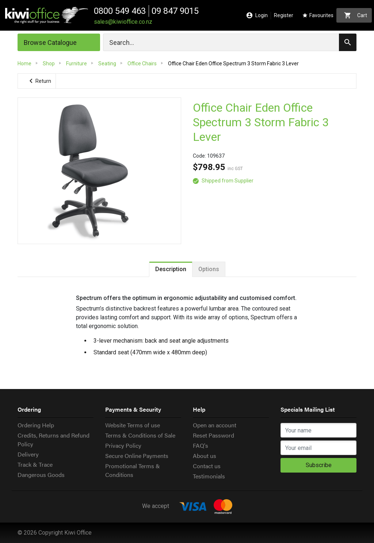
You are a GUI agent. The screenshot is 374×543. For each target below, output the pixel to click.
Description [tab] (170, 269)
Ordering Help (36, 425)
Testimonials (209, 476)
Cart (355, 15)
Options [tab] (208, 269)
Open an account (214, 425)
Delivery (28, 454)
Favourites (317, 15)
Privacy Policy (123, 445)
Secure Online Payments (136, 455)
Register (283, 15)
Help (199, 409)
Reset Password (213, 435)
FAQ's (200, 445)
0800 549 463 (120, 11)
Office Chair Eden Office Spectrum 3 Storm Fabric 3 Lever (261, 122)
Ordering (29, 409)
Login (257, 15)
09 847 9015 (175, 11)
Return (39, 81)
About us (204, 455)
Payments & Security (133, 409)
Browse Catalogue (50, 42)
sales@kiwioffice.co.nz (123, 21)
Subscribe (319, 465)
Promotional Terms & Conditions (132, 470)
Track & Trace (35, 464)
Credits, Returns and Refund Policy (53, 439)
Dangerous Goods (41, 474)
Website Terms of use (132, 425)
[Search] (229, 42)
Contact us (207, 466)
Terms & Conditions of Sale (140, 435)
